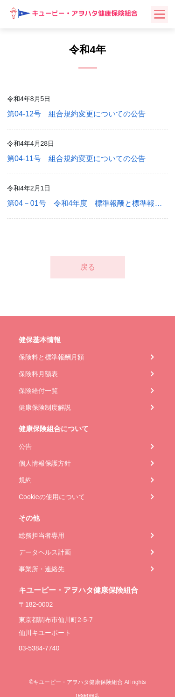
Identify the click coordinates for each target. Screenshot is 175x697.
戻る (87, 267)
